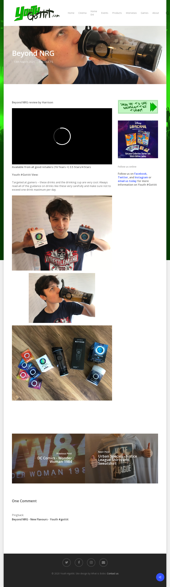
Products (117, 12)
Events (104, 12)
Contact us (113, 573)
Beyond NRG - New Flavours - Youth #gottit (40, 519)
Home (71, 12)
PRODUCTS (46, 62)
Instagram (142, 177)
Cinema (82, 12)
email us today (127, 181)
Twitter (123, 177)
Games (144, 12)
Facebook (140, 174)
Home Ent (93, 13)
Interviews (131, 12)
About (155, 12)
